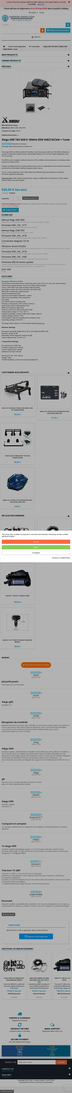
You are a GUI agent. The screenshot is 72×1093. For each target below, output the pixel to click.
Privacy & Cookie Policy (61, 558)
